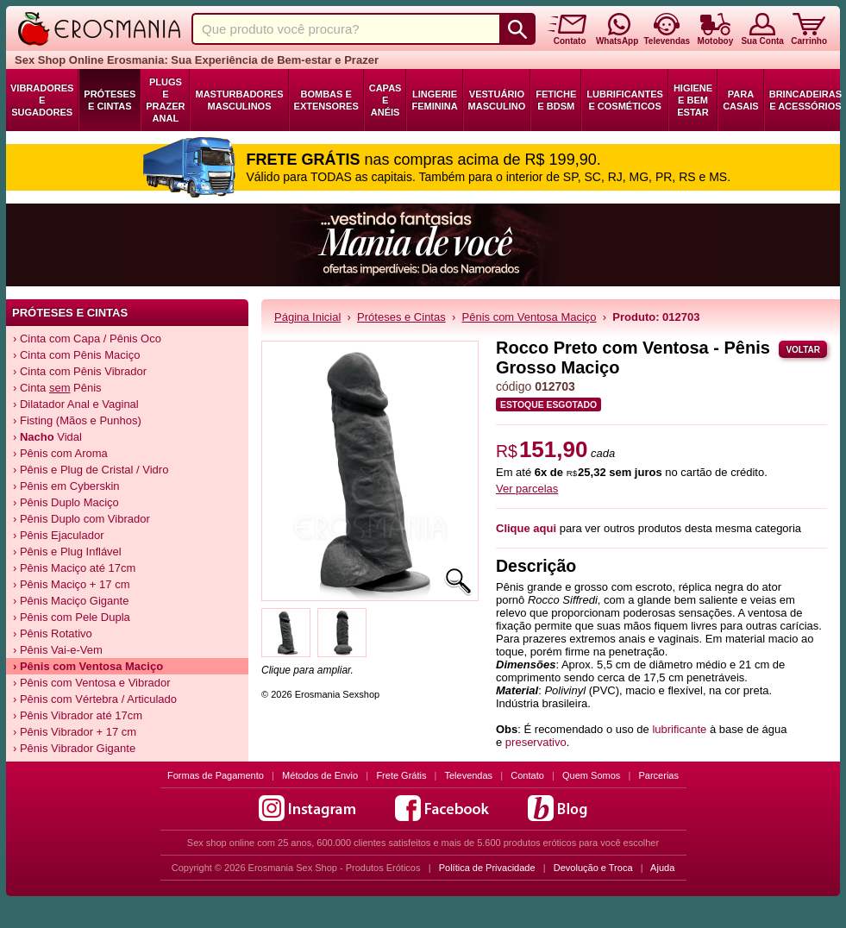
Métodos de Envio (320, 775)
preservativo (536, 742)
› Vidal (47, 436)
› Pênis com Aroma (60, 453)
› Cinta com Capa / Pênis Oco (87, 338)
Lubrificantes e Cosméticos (624, 100)
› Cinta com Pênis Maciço (76, 354)
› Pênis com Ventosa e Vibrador (92, 682)
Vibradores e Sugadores (41, 100)
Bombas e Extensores (326, 100)
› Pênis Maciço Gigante (70, 600)
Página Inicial (307, 316)
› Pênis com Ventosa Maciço (88, 666)
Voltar (803, 349)
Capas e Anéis (385, 100)
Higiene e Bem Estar (693, 100)
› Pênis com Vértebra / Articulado (95, 699)
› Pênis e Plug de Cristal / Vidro (90, 469)
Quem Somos (591, 775)
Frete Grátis (401, 775)
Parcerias (659, 775)
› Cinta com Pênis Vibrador (80, 371)
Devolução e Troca (593, 867)
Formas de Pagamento (215, 775)
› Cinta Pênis (57, 387)
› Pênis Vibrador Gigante (74, 748)
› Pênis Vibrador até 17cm (77, 715)
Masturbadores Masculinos (239, 100)
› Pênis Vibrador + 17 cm (74, 731)
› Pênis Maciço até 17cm (74, 567)
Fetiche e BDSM (556, 100)
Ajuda (662, 867)
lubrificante (679, 729)
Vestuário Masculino (497, 100)
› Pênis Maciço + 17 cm (71, 584)
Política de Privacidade (487, 867)
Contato (527, 775)
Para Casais (741, 100)
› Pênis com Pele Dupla (71, 617)
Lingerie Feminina (434, 100)
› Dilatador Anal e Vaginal (76, 404)
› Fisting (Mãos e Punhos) (77, 420)
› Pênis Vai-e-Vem (58, 649)
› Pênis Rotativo (52, 633)
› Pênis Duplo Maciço (66, 502)
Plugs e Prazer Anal (165, 100)
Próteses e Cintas (109, 100)
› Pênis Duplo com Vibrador (81, 518)
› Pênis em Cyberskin (66, 486)
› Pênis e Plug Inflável (67, 551)
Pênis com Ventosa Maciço (529, 316)
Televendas (468, 775)
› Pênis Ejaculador (58, 535)
